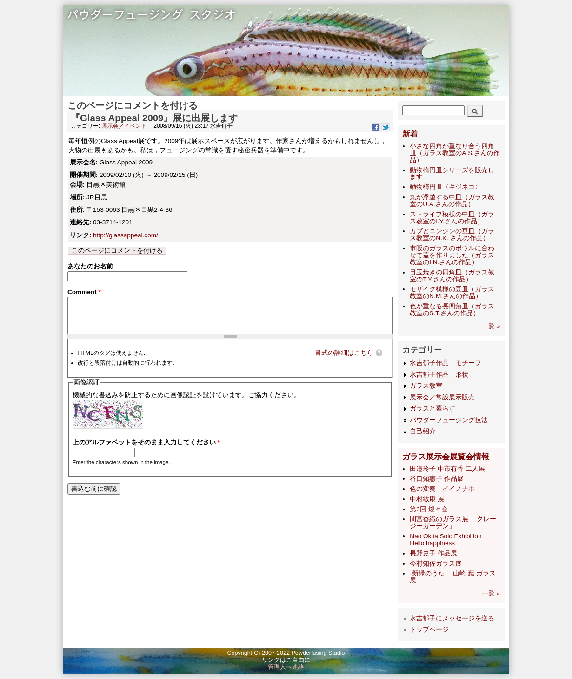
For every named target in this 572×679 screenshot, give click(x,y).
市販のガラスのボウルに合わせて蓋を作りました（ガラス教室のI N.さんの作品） (452, 255)
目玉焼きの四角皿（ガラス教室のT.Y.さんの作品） (452, 276)
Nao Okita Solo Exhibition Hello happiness (449, 540)
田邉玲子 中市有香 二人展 (447, 468)
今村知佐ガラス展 (436, 563)
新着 (410, 134)
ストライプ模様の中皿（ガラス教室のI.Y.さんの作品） (452, 218)
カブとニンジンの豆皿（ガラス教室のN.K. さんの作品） (452, 235)
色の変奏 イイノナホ (442, 488)
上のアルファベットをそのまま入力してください (146, 451)
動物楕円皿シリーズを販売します (452, 174)
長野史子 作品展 (433, 553)
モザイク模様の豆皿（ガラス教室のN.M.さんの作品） (452, 293)
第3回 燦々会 (428, 509)
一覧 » (491, 326)
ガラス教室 (426, 385)
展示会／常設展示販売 (442, 397)
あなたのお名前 (90, 266)
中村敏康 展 (427, 499)
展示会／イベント (124, 126)
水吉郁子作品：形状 (439, 374)
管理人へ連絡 (286, 667)
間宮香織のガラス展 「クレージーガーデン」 (453, 522)
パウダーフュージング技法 (449, 420)
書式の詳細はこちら (344, 361)
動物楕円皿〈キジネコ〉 (445, 186)
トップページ (429, 629)
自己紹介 (423, 431)
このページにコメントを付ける (117, 250)
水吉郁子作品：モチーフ (445, 362)
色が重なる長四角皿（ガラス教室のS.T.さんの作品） (452, 310)
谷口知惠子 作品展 (437, 478)
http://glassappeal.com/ (125, 235)
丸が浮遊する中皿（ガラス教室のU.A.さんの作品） (452, 201)
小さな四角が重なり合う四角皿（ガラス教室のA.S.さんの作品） (455, 153)
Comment (84, 293)
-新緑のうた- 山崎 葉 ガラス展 (453, 577)
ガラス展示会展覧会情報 (445, 456)
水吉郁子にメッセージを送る (452, 618)
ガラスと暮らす (432, 408)
